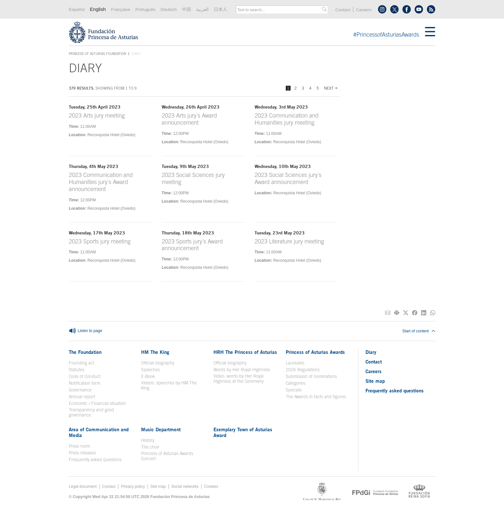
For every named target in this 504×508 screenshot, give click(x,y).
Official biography (157, 362)
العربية (202, 9)
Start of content (418, 331)
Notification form (84, 383)
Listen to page (85, 331)
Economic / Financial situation (97, 403)
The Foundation (85, 352)
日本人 (220, 9)
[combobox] (279, 10)
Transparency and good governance (91, 412)
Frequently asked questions (95, 459)
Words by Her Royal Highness (241, 369)
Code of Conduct (85, 376)
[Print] (396, 313)
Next (329, 88)
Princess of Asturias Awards (315, 352)
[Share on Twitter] (405, 313)
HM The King (155, 352)
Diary (370, 352)
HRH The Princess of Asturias (245, 352)
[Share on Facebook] (414, 313)
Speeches (150, 369)
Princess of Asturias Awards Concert (167, 456)
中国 (186, 9)
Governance (80, 389)
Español (77, 9)
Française (120, 9)
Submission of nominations (311, 376)
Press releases (82, 452)
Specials (294, 389)
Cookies (211, 486)
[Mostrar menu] (430, 32)
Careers (364, 9)
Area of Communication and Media (99, 432)
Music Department (161, 429)
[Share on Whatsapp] (432, 313)
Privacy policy (133, 486)
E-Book (148, 376)
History (147, 440)
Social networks (185, 486)
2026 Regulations (303, 369)
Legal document (83, 486)
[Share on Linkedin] (423, 313)
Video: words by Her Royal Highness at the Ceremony (238, 378)
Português (145, 9)
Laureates (295, 362)
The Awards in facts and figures (316, 396)
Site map (375, 381)
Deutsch (169, 9)
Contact (342, 9)
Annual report (82, 396)
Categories (295, 383)
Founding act (81, 362)
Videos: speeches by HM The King (169, 385)
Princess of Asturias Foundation (97, 54)
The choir (150, 447)
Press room (79, 446)
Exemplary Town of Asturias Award (242, 432)
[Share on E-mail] (387, 313)
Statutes (76, 369)
